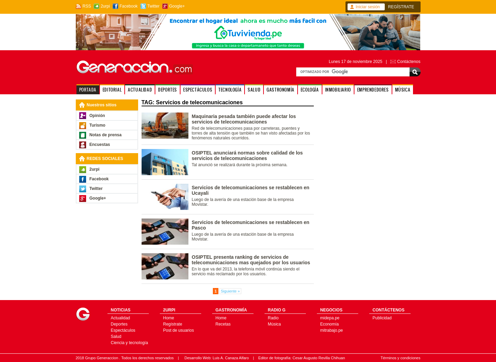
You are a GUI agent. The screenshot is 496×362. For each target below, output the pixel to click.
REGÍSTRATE (401, 6)
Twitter (153, 6)
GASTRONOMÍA (280, 90)
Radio (273, 318)
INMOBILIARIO (338, 90)
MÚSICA (403, 90)
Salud (116, 336)
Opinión (97, 115)
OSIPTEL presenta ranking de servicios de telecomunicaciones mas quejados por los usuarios (251, 259)
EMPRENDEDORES (373, 90)
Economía (329, 324)
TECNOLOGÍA (229, 90)
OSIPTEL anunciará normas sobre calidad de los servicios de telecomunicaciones (247, 155)
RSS (87, 6)
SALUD (254, 90)
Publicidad (382, 318)
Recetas (223, 324)
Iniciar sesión (368, 6)
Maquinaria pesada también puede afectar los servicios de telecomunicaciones (244, 119)
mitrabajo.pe (331, 330)
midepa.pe (330, 318)
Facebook (129, 6)
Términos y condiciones (401, 358)
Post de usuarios (178, 330)
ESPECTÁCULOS (197, 90)
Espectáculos (123, 330)
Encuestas (100, 144)
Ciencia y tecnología (129, 342)
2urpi (105, 6)
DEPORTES (167, 90)
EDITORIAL (112, 90)
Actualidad (120, 318)
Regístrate (172, 324)
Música (274, 324)
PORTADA (87, 90)
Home (168, 318)
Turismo (97, 125)
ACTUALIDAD (140, 90)
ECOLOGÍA (310, 90)
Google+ (177, 6)
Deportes (119, 324)
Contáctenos (408, 61)
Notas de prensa (106, 134)
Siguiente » (230, 291)
